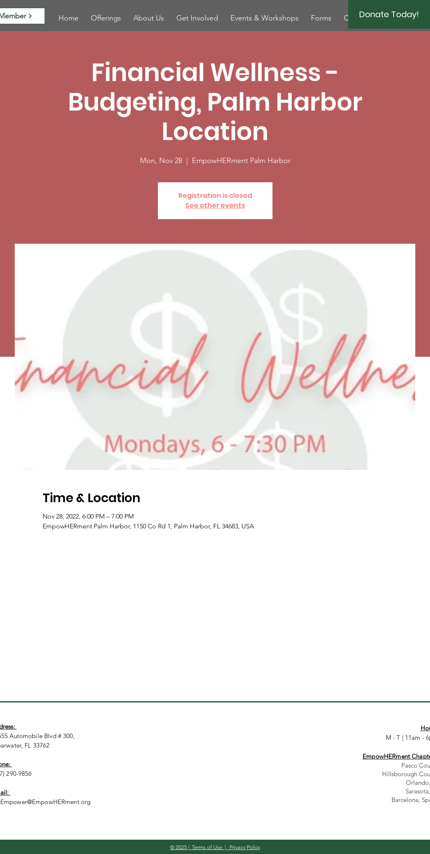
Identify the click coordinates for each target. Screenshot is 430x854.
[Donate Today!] (389, 14)
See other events (215, 205)
